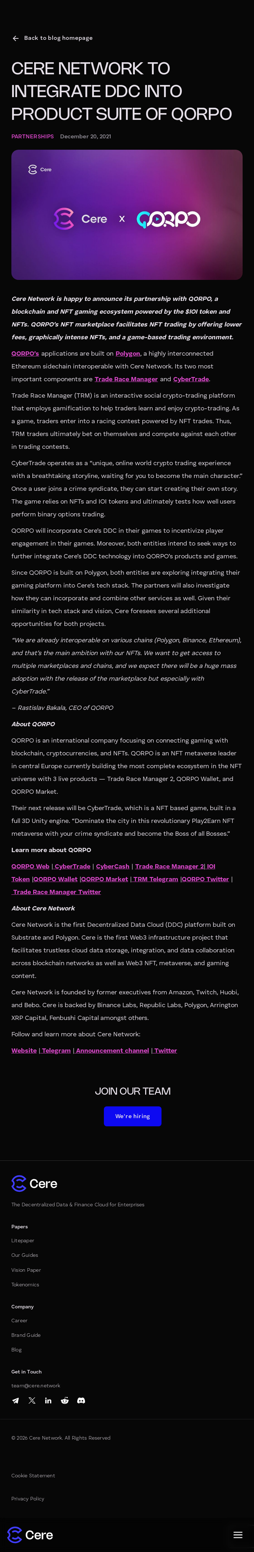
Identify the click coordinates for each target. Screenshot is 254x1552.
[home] (30, 1535)
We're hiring (132, 1117)
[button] (238, 1535)
